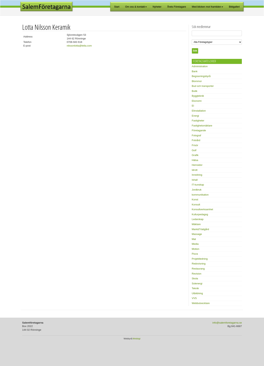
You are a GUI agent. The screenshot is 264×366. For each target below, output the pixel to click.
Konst (195, 199)
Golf (194, 150)
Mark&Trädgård (200, 229)
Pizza (195, 253)
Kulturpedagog (200, 214)
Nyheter (157, 6)
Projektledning (200, 258)
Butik (194, 91)
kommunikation (200, 194)
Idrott (195, 170)
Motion (195, 248)
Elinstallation (199, 110)
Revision (196, 273)
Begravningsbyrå (201, 76)
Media (195, 243)
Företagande (199, 130)
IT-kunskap (198, 184)
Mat (194, 239)
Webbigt (136, 338)
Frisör (195, 145)
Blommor (197, 81)
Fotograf (196, 135)
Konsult (196, 204)
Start (116, 6)
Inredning (197, 174)
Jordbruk (197, 189)
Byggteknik (198, 95)
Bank (195, 71)
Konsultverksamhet (202, 209)
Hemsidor (197, 165)
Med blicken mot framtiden (207, 6)
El (193, 105)
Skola (195, 278)
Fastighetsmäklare (202, 125)
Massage (197, 234)
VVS (194, 298)
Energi (195, 115)
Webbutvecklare (201, 303)
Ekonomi (197, 100)
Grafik (195, 155)
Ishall (195, 179)
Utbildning (197, 293)
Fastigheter (198, 120)
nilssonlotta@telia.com (79, 45)
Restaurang (198, 268)
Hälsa (195, 160)
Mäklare (196, 224)
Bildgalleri (234, 6)
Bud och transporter (203, 86)
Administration (200, 66)
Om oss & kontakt (136, 6)
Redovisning (199, 263)
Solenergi (197, 283)
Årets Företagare (176, 6)
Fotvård (196, 140)
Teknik (195, 288)
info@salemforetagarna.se (227, 322)
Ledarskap (197, 219)
